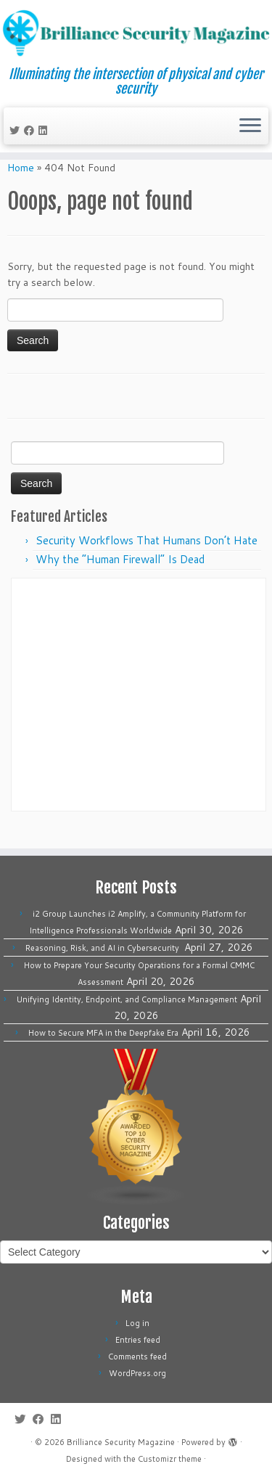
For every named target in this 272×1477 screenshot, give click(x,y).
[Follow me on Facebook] (31, 130)
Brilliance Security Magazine (121, 1442)
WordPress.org (137, 1373)
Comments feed (137, 1356)
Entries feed (137, 1340)
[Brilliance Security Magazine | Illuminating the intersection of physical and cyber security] (136, 33)
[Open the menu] (250, 126)
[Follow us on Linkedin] (44, 130)
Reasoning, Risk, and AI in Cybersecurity (103, 948)
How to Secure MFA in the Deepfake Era (103, 1033)
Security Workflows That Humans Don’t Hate (146, 558)
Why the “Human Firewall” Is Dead (120, 577)
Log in (137, 1323)
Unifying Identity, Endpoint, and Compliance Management (127, 999)
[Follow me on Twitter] (16, 130)
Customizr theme (170, 1459)
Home (20, 186)
